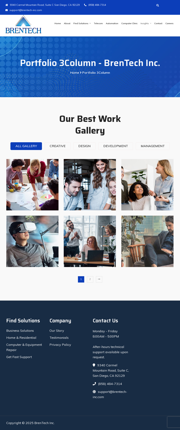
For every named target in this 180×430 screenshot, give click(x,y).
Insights (145, 23)
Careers (169, 23)
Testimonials (59, 338)
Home (58, 23)
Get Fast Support (19, 357)
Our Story (57, 330)
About (67, 23)
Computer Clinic (129, 23)
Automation (112, 23)
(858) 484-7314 (95, 4)
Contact (158, 23)
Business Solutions (20, 330)
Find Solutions (80, 23)
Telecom (98, 23)
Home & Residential (21, 338)
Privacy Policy (60, 345)
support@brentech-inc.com (23, 10)
